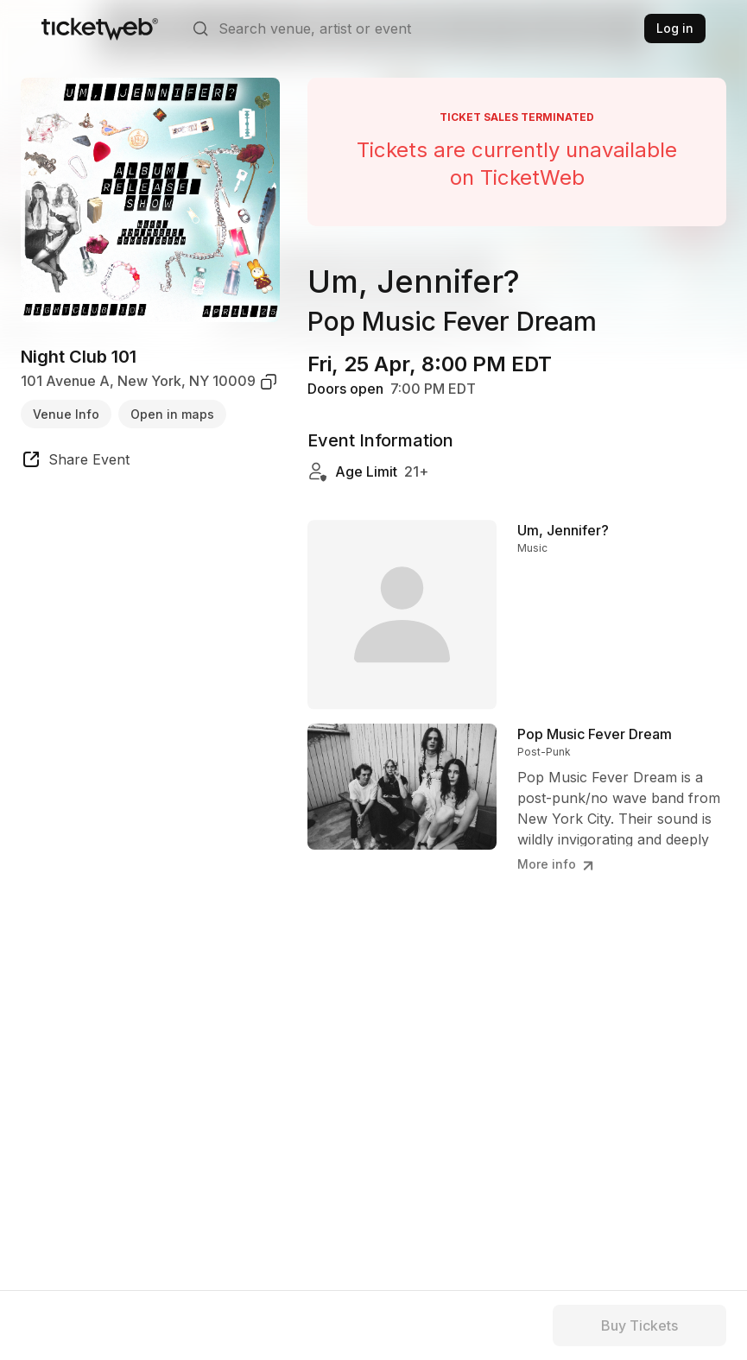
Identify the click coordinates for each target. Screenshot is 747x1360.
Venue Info (66, 414)
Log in (674, 28)
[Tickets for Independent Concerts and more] (99, 28)
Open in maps (172, 414)
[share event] (75, 462)
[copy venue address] (268, 381)
